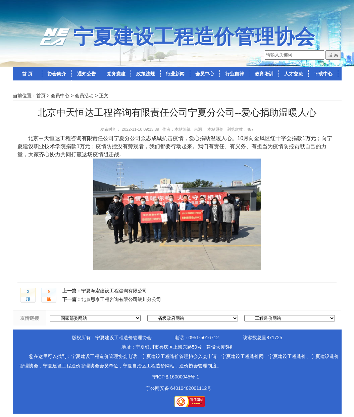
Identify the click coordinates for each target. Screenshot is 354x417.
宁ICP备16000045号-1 (175, 376)
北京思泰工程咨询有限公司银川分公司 (121, 299)
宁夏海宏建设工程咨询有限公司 (114, 290)
